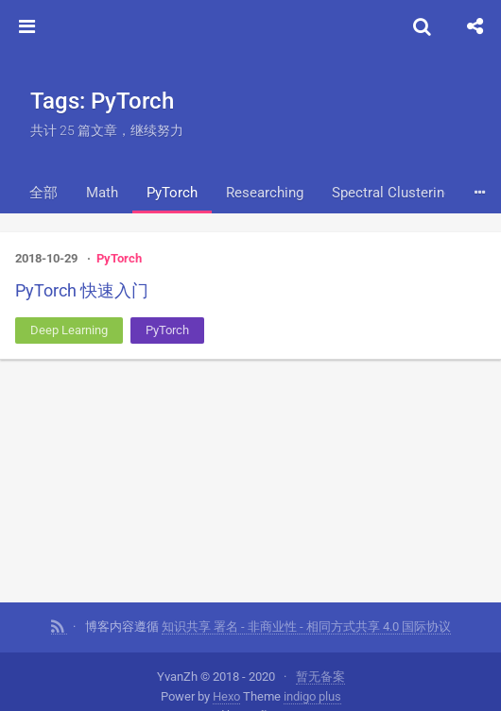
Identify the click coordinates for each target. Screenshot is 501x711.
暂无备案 (320, 675)
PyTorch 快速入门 (81, 290)
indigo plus (312, 694)
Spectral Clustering (392, 192)
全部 (43, 192)
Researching (264, 192)
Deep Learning (69, 330)
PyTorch (172, 192)
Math (102, 192)
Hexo (226, 694)
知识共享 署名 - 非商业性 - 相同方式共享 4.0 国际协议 (306, 625)
